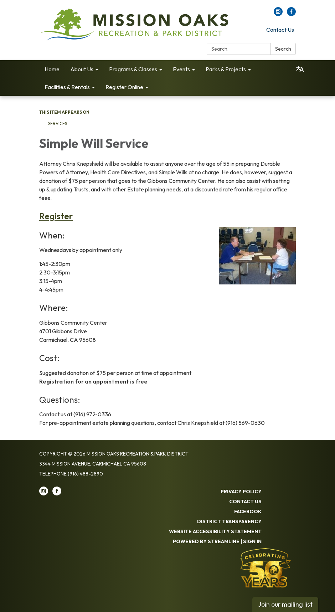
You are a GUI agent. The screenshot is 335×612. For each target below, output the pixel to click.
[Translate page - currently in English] (300, 69)
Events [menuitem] (181, 69)
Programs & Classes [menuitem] (133, 69)
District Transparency (229, 521)
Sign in (252, 541)
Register (56, 216)
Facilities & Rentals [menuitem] (67, 87)
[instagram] (278, 13)
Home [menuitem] (52, 69)
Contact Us (280, 29)
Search (283, 49)
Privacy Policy (241, 491)
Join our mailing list (285, 604)
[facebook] (291, 13)
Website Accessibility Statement (215, 531)
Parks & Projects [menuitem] (226, 69)
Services (57, 123)
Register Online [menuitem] (124, 87)
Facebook (248, 511)
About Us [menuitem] (81, 69)
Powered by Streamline (206, 541)
